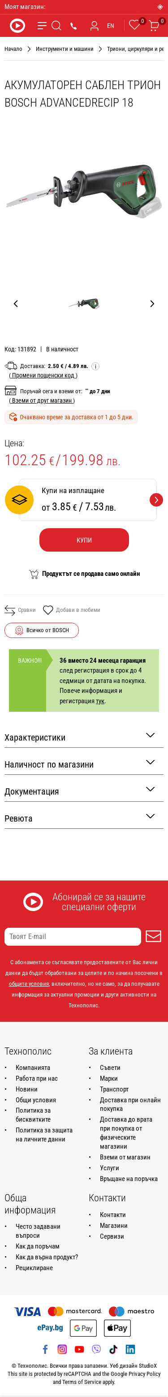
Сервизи (112, 1236)
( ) (43, 375)
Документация (79, 791)
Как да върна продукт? (47, 1257)
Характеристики (79, 737)
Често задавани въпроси (38, 1231)
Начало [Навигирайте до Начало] (13, 48)
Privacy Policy (144, 1373)
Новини (27, 1089)
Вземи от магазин (125, 1157)
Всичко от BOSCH (47, 630)
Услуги (109, 1168)
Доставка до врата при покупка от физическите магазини (126, 1132)
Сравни (20, 610)
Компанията (33, 1068)
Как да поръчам (38, 1246)
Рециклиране (34, 1268)
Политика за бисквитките (33, 1114)
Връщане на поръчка (129, 1179)
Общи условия (36, 1100)
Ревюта (79, 818)
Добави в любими (71, 611)
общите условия (29, 983)
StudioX (148, 1365)
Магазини (114, 1226)
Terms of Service (81, 1382)
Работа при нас (37, 1078)
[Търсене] (56, 25)
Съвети (110, 1068)
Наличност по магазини (79, 764)
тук (100, 701)
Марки (109, 1078)
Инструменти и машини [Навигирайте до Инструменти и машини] (65, 48)
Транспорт (114, 1089)
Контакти (113, 1215)
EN (110, 25)
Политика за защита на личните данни (44, 1134)
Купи (84, 540)
